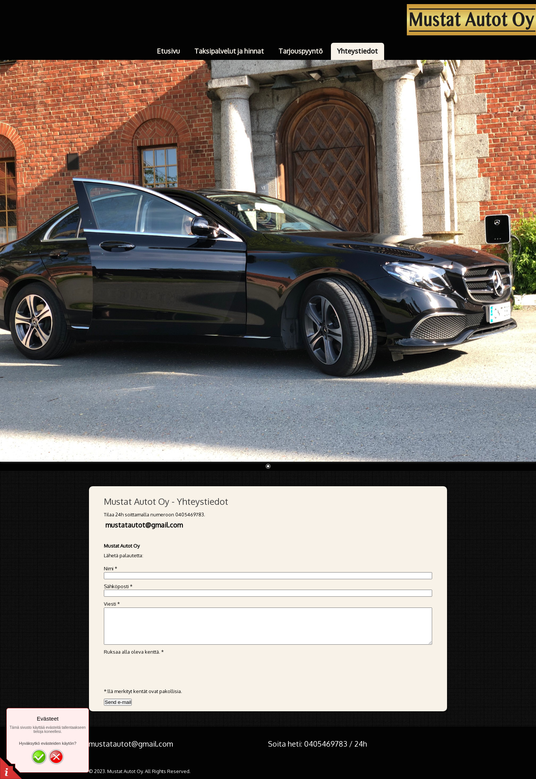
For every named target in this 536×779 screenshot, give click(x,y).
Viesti (112, 604)
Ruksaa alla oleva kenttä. (134, 652)
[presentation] (160, 669)
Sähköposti (118, 586)
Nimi (110, 568)
